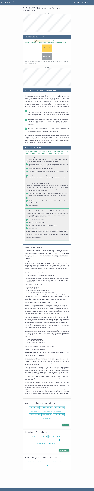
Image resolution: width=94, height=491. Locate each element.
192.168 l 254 (55, 440)
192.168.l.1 (54, 462)
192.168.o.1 (62, 462)
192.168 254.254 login (41, 443)
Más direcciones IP (64, 450)
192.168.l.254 (31, 462)
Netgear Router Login (35, 414)
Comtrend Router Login (46, 407)
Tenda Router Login (59, 407)
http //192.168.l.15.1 (53, 443)
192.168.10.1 (63, 440)
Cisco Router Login (34, 407)
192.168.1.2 (59, 436)
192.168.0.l (47, 462)
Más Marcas (66, 424)
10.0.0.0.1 (47, 465)
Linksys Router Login (35, 411)
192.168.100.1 (35, 436)
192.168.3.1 (46, 440)
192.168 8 (51, 436)
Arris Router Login (59, 411)
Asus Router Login (47, 418)
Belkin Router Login (47, 411)
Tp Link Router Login (59, 414)
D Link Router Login (47, 414)
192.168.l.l (39, 462)
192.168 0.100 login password (34, 440)
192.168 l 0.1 (44, 436)
